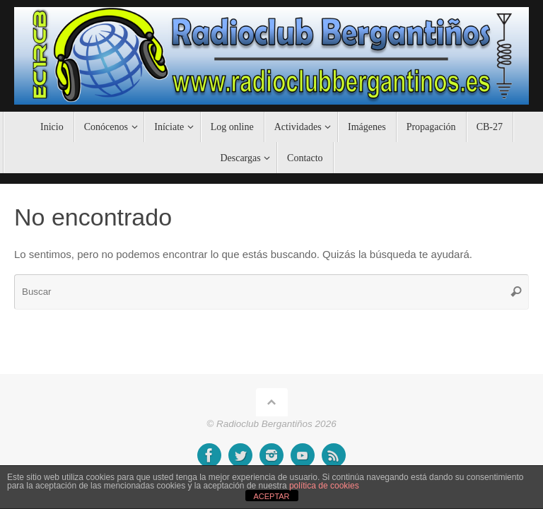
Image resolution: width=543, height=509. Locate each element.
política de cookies (324, 486)
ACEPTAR (271, 496)
